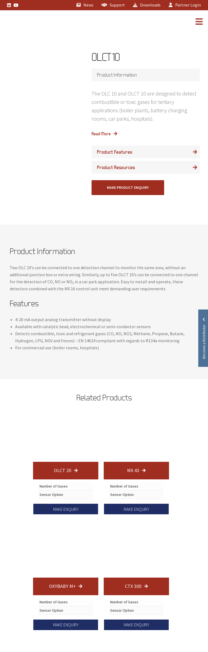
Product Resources (116, 167)
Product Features (114, 152)
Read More (101, 133)
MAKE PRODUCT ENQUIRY (128, 187)
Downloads (147, 5)
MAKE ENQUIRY (66, 509)
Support (113, 5)
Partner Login (185, 5)
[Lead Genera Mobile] (23, 22)
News (84, 5)
